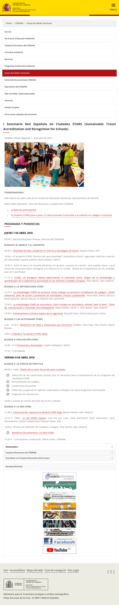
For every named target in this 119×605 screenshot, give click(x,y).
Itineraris (8, 100)
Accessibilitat (17, 570)
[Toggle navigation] (112, 7)
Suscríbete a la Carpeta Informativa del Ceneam (28, 458)
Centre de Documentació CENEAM (20, 79)
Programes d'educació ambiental (19, 66)
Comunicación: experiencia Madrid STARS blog (37, 412)
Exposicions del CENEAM (15, 86)
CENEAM (19, 23)
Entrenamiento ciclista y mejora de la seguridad (38, 313)
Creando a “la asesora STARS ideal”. (29, 333)
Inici (6, 570)
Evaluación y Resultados (30, 345)
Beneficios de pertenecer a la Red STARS (33, 432)
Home (9, 23)
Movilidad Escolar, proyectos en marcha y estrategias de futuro (46, 250)
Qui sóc (7, 31)
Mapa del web (35, 570)
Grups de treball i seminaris (39, 23)
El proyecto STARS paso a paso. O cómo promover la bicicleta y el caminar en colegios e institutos (61, 215)
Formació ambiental (13, 52)
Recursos (8, 59)
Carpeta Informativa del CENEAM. (21, 452)
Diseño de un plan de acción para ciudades (42, 369)
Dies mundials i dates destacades (19, 93)
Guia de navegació (55, 570)
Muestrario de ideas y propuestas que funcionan (46, 324)
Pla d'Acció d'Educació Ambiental (19, 38)
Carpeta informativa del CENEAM (19, 45)
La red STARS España (34, 418)
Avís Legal (73, 570)
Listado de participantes (23, 209)
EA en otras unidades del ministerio (20, 114)
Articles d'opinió (11, 107)
